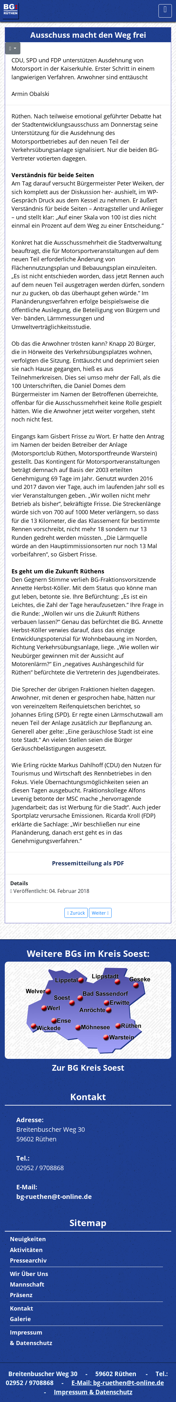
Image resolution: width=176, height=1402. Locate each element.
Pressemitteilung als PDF (88, 863)
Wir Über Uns (29, 1274)
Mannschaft (27, 1284)
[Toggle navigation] (165, 11)
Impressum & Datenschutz (93, 1392)
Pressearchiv (28, 1260)
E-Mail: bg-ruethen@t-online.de (117, 1382)
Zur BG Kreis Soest (88, 1067)
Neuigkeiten (28, 1239)
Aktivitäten (26, 1250)
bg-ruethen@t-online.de (54, 1196)
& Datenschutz (31, 1343)
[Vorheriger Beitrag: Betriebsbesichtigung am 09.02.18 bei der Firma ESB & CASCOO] (76, 913)
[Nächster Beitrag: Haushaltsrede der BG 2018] (100, 913)
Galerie (20, 1319)
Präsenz (21, 1295)
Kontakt (21, 1308)
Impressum (26, 1332)
